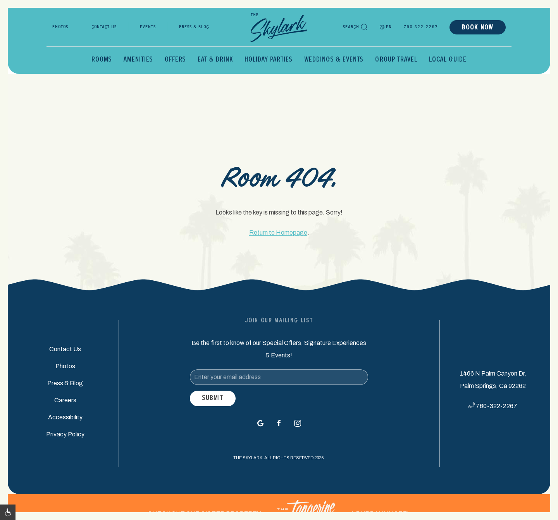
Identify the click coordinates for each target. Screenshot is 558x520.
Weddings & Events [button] (333, 60)
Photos (60, 27)
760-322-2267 (420, 27)
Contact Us (104, 27)
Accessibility (65, 417)
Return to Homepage (278, 232)
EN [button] (386, 27)
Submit (212, 398)
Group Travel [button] (396, 60)
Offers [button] (175, 60)
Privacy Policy (65, 434)
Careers (65, 400)
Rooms (101, 60)
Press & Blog (194, 27)
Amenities (138, 60)
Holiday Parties (269, 60)
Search (355, 27)
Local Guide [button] (448, 60)
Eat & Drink (215, 60)
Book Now (477, 28)
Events (148, 27)
